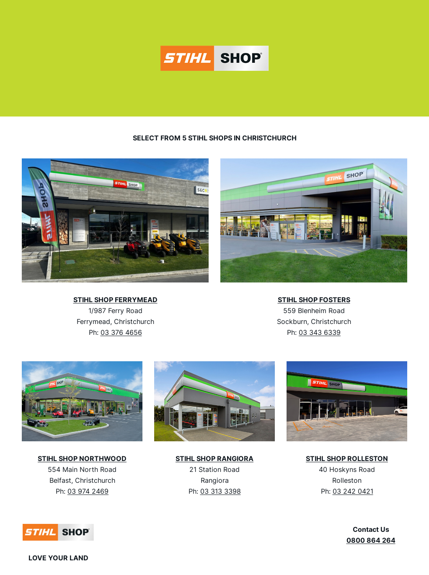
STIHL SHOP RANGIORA (214, 458)
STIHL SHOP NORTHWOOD (82, 458)
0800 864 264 (370, 540)
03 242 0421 (353, 491)
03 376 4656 (121, 332)
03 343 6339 (320, 332)
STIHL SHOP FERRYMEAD (115, 299)
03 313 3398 (220, 491)
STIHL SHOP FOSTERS (314, 299)
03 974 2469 (88, 491)
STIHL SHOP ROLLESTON (347, 458)
